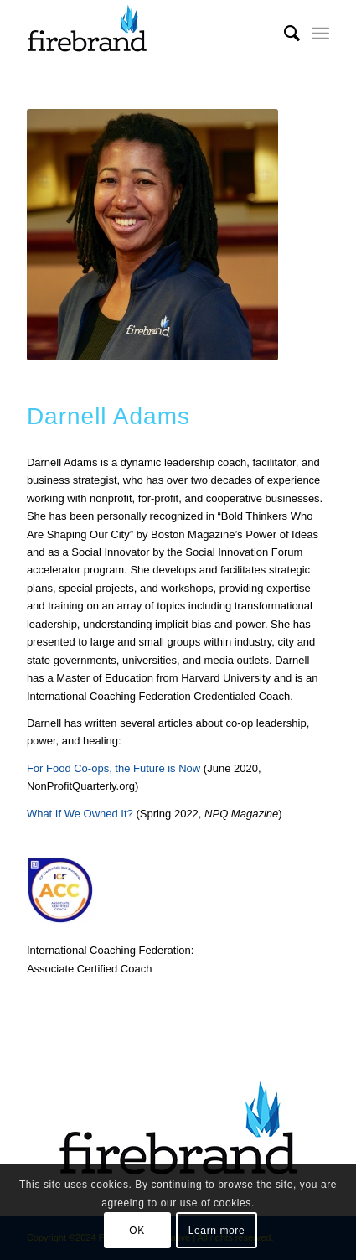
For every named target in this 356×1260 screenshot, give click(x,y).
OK (137, 1231)
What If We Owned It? (80, 813)
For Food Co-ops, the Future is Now (113, 768)
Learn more (216, 1231)
